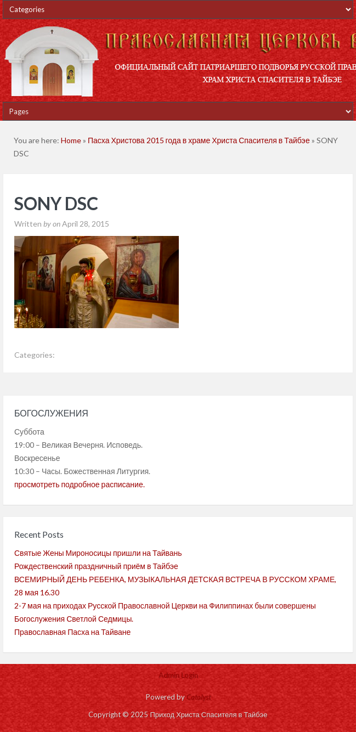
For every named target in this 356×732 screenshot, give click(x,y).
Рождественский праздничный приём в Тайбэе (96, 566)
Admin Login (178, 675)
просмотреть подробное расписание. (79, 484)
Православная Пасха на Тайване (72, 632)
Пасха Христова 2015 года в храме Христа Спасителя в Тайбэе (199, 140)
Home (71, 140)
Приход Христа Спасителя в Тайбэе (178, 60)
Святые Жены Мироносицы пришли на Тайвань (98, 553)
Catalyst (199, 696)
